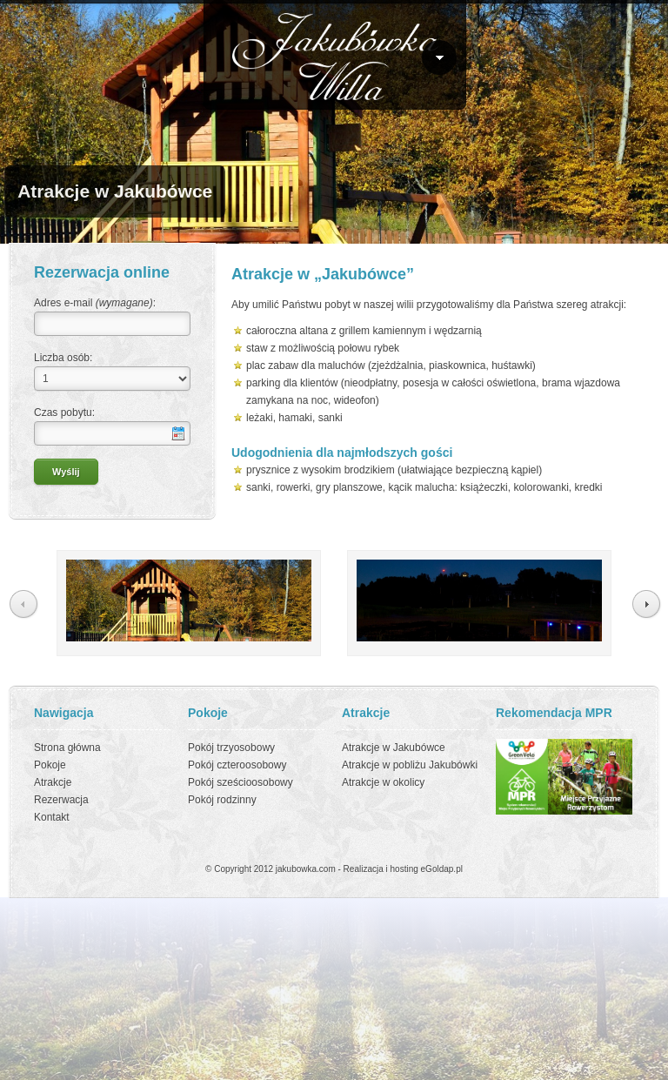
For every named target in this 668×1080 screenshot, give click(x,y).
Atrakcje (52, 782)
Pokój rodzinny (222, 800)
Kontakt (52, 817)
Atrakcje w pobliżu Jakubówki (410, 765)
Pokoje (50, 765)
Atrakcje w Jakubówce (393, 747)
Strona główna (67, 747)
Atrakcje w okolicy (383, 782)
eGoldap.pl (442, 869)
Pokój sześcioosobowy (240, 782)
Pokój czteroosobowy (237, 765)
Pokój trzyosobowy (231, 747)
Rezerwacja (61, 800)
